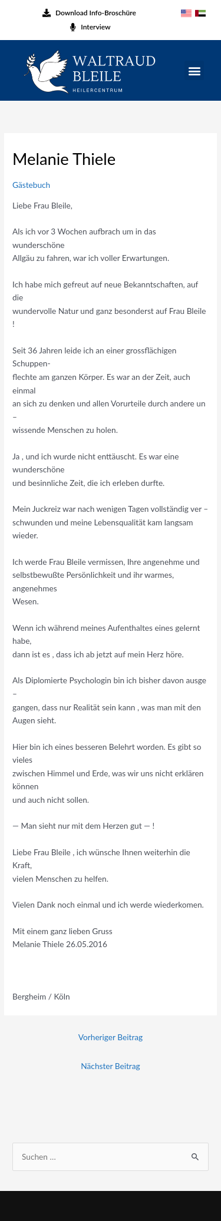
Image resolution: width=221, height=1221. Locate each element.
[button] (194, 70)
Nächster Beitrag (110, 1066)
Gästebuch (31, 185)
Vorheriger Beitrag (110, 1037)
